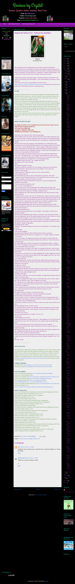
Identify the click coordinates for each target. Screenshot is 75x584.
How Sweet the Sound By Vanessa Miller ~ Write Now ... (68, 230)
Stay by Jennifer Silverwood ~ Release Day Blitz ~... (68, 160)
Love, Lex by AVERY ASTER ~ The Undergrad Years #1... (68, 212)
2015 (66, 66)
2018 (66, 61)
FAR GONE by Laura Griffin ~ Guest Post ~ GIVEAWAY (68, 187)
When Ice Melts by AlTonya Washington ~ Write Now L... (68, 310)
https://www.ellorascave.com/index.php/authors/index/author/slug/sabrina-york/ (34, 387)
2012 (66, 482)
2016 (66, 65)
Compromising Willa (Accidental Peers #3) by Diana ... (68, 325)
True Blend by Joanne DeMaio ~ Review (68, 373)
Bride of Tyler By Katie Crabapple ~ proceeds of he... (68, 380)
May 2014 (68, 89)
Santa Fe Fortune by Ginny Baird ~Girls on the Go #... (68, 441)
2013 (66, 480)
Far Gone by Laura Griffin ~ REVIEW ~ (68, 331)
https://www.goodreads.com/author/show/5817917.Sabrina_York (43, 376)
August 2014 (68, 81)
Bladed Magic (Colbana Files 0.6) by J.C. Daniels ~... (68, 449)
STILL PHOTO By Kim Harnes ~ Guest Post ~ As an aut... (68, 458)
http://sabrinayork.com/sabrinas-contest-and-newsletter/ (38, 366)
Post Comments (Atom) (41, 495)
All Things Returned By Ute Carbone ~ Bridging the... (68, 168)
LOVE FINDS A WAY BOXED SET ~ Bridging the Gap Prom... (68, 107)
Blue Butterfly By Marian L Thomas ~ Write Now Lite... (68, 398)
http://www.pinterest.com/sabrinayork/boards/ (40, 378)
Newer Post (18, 489)
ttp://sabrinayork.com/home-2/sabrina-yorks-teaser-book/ (32, 358)
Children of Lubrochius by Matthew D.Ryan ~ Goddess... (68, 416)
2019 (66, 60)
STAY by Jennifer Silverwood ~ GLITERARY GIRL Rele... (68, 116)
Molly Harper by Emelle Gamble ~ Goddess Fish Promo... (68, 355)
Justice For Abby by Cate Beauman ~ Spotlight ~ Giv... (68, 270)
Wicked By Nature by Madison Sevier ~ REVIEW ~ (68, 286)
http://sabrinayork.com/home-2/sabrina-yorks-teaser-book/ (29, 84)
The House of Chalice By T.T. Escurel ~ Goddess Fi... (68, 294)
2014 (66, 68)
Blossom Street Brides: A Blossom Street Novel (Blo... (68, 346)
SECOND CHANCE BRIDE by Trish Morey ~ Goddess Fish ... (68, 338)
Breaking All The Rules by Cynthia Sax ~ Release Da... (68, 466)
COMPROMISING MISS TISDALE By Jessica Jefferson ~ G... (68, 389)
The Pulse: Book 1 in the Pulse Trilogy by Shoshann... (68, 221)
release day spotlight (28, 438)
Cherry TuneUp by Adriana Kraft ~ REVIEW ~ (68, 278)
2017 (66, 63)
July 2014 (68, 83)
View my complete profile (68, 491)
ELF (19, 447)
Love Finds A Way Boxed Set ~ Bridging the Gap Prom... (68, 125)
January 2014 (68, 477)
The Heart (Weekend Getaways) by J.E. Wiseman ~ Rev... (68, 134)
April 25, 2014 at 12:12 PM (27, 447)
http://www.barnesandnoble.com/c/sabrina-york (47, 383)
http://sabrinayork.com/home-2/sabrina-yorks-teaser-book (38, 365)
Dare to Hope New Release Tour (28, 23)
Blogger (46, 581)
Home (4, 23)
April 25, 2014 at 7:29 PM (31, 458)
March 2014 (68, 471)
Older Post (57, 489)
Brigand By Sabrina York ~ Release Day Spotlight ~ (68, 143)
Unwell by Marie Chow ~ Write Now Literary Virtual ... (68, 318)
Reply (19, 453)
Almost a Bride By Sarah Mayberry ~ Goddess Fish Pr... (68, 246)
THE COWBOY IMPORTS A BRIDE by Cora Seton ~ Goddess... (68, 177)
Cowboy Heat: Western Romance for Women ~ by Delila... (68, 151)
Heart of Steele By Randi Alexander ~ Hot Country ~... (68, 262)
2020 (66, 58)
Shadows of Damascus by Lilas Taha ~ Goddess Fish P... (68, 254)
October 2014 (68, 75)
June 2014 (68, 86)
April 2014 (68, 92)
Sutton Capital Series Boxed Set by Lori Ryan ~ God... (68, 98)
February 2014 (68, 475)
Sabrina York (36, 438)
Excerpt (20, 438)
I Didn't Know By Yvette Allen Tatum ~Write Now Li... (68, 424)
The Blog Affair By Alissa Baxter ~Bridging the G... (68, 302)
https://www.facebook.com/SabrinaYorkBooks (41, 373)
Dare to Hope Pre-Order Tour (14, 23)
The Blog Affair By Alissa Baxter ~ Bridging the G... (68, 238)
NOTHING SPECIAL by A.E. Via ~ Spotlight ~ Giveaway (68, 433)
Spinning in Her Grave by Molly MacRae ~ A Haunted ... (68, 407)
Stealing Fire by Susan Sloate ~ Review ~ (68, 204)
